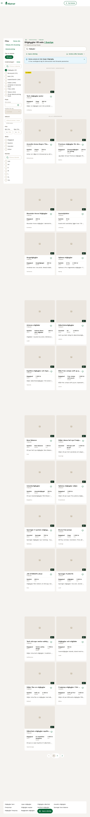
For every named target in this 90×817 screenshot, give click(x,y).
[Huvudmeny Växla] (2, 3)
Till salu (9, 57)
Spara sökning (31, 54)
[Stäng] (84, 59)
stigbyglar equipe (26, 807)
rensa (18, 62)
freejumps (8, 807)
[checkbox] (6, 70)
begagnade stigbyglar (28, 810)
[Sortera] (75, 54)
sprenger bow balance (61, 807)
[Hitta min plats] (18, 105)
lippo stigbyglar (26, 804)
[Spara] (51, 96)
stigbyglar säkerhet (44, 804)
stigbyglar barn (9, 804)
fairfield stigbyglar (43, 807)
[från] (10, 132)
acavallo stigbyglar (60, 804)
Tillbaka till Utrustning (12, 45)
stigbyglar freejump (11, 810)
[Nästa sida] (62, 755)
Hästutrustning (10, 49)
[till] (19, 132)
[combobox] (10, 105)
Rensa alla (16, 41)
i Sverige (48, 42)
